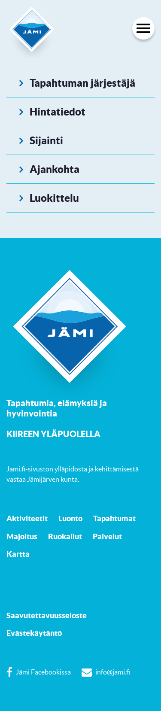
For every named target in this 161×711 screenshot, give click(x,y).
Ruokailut (65, 536)
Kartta (18, 554)
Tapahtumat (114, 518)
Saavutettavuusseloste (46, 615)
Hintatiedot (57, 112)
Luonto (70, 518)
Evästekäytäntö (34, 633)
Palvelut (107, 536)
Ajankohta (54, 169)
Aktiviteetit (27, 518)
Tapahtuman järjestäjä (82, 83)
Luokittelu (54, 198)
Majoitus (21, 536)
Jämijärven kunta (52, 479)
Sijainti (46, 140)
